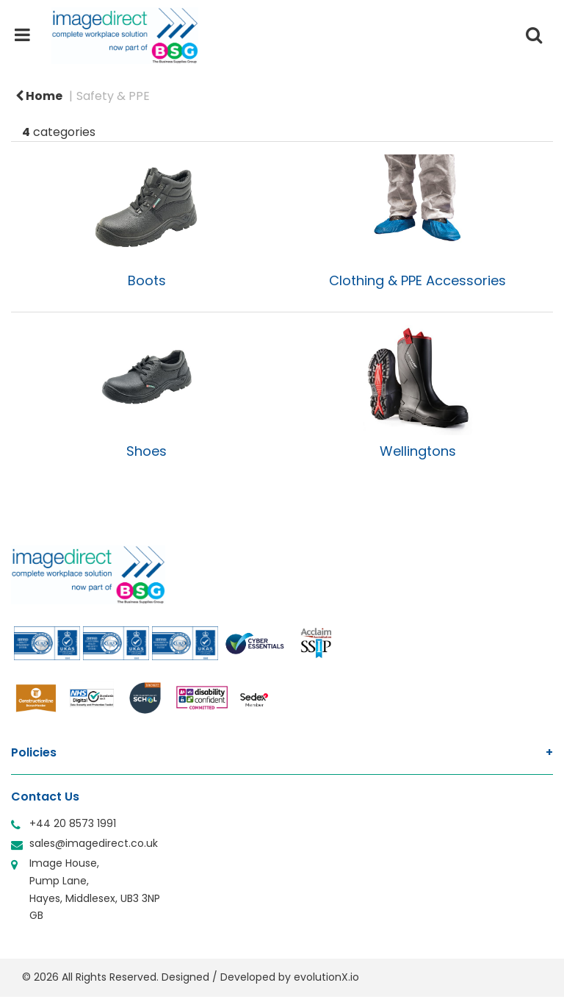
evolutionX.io (326, 977)
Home (38, 95)
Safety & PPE (113, 95)
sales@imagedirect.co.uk (93, 843)
